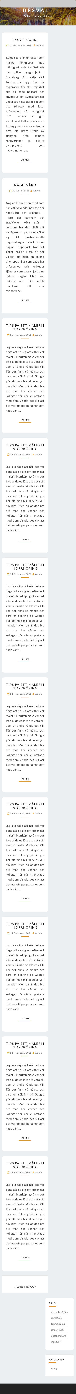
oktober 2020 (58, 1335)
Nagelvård (25, 185)
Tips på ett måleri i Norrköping (25, 327)
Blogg (54, 1368)
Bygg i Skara (25, 40)
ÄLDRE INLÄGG (25, 1286)
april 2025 (56, 1317)
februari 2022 (58, 1323)
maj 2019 (56, 1341)
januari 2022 (57, 1329)
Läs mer (26, 159)
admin (40, 45)
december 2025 (59, 1311)
